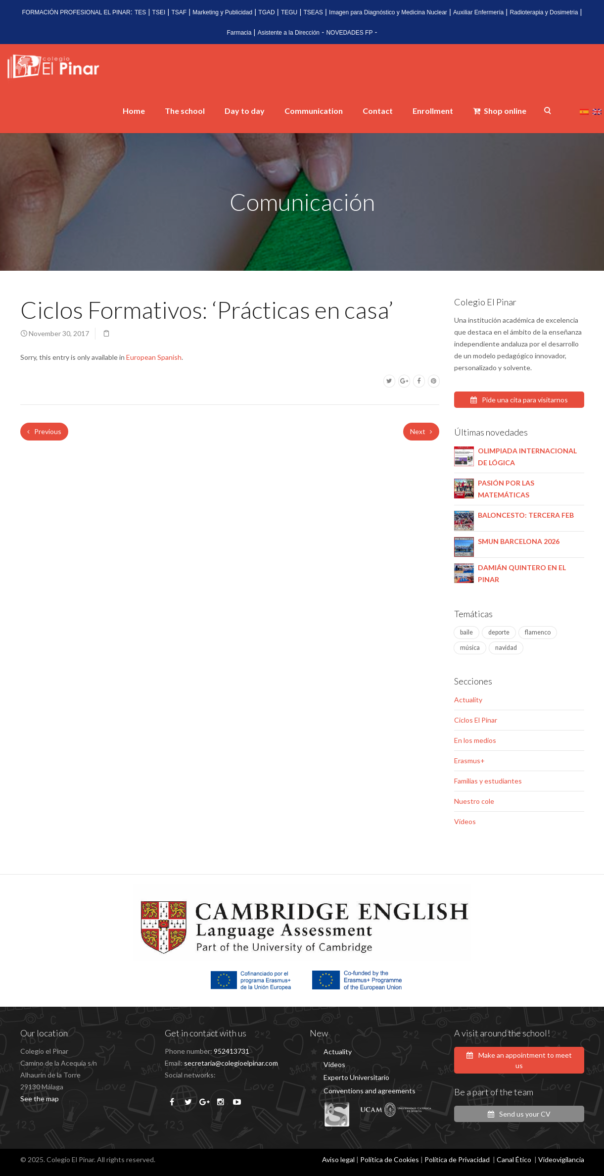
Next (421, 431)
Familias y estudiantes (488, 781)
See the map (39, 1098)
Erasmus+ (469, 760)
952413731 (231, 1051)
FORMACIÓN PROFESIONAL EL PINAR (76, 12)
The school (185, 110)
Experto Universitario (356, 1077)
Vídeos (465, 821)
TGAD (266, 12)
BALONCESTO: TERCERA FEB (526, 515)
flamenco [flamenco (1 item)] (538, 632)
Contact (378, 110)
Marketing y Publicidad (222, 12)
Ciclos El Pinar (475, 720)
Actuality (468, 699)
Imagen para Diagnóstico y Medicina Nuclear (388, 12)
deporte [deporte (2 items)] (499, 632)
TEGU (289, 12)
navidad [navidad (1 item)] (506, 647)
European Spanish (154, 357)
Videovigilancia (561, 1159)
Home (134, 110)
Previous (44, 431)
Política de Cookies (389, 1159)
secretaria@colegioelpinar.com (231, 1063)
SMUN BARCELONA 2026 (518, 541)
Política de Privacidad (457, 1159)
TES (140, 12)
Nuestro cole (474, 801)
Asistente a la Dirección (289, 32)
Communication (313, 110)
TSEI (159, 12)
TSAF (178, 12)
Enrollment (433, 110)
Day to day (245, 110)
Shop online (499, 110)
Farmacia (239, 32)
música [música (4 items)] (470, 647)
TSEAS (313, 12)
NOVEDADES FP (349, 32)
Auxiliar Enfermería (478, 12)
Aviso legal (338, 1159)
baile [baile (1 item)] (466, 632)
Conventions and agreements (370, 1090)
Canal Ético (514, 1159)
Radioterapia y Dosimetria (544, 12)
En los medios (475, 740)
